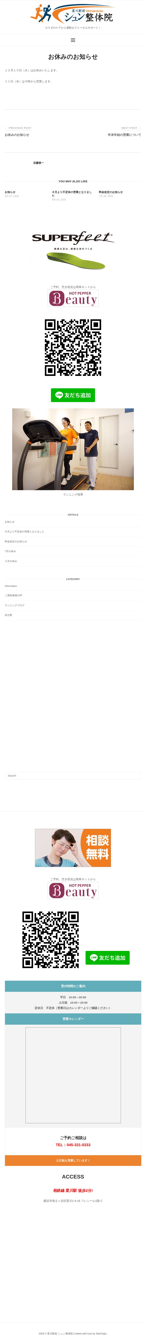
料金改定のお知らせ (16, 541)
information (11, 586)
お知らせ (10, 521)
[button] (73, 843)
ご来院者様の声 (13, 595)
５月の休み (11, 561)
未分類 (8, 615)
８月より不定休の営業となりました (24, 531)
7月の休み (10, 551)
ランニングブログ (15, 605)
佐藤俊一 (38, 162)
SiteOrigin (101, 1333)
